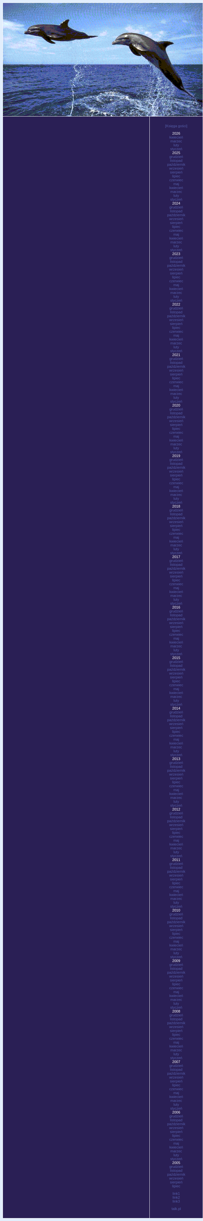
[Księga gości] (176, 126)
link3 (176, 1201)
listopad (176, 160)
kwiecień (176, 137)
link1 (176, 1193)
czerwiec (176, 180)
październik (176, 164)
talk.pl (176, 1209)
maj (176, 184)
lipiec (176, 176)
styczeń (176, 149)
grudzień (176, 157)
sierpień (176, 172)
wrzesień (176, 168)
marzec (176, 141)
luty (176, 145)
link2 (176, 1197)
